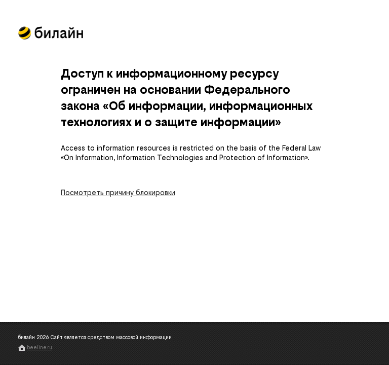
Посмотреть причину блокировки (118, 193)
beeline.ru (39, 347)
